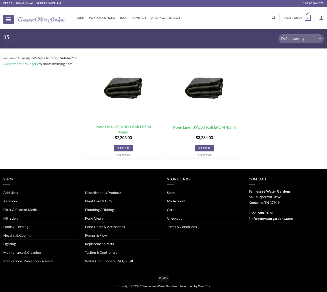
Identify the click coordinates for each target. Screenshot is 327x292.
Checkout (174, 218)
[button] (297, 18)
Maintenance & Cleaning (22, 252)
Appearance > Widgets (20, 64)
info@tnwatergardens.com (272, 218)
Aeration (10, 201)
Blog (124, 17)
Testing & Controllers (101, 252)
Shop (171, 192)
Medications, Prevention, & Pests (28, 261)
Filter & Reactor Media (20, 209)
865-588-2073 (313, 3)
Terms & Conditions (182, 226)
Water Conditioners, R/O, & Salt (109, 261)
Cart (170, 209)
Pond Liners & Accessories (105, 226)
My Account (176, 201)
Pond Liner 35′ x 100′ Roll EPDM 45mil (123, 129)
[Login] (321, 18)
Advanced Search (165, 17)
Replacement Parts (99, 244)
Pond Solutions (102, 17)
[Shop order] (301, 38)
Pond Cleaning (96, 218)
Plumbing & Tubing (99, 209)
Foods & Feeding (15, 226)
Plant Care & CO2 (98, 201)
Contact (139, 17)
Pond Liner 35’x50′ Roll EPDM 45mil (204, 127)
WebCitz (204, 286)
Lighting (9, 244)
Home (79, 17)
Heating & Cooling (17, 235)
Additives (10, 192)
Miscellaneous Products (103, 192)
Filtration (10, 218)
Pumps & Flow (96, 235)
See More (123, 148)
